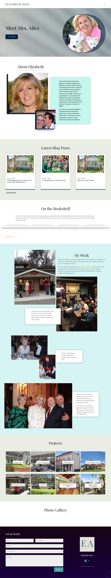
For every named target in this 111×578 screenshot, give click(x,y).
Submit (58, 569)
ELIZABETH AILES (18, 4)
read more (29, 187)
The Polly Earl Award (85, 180)
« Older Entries (11, 193)
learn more (12, 36)
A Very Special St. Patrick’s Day (53, 180)
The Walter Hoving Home (85, 267)
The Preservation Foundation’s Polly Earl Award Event (19, 181)
